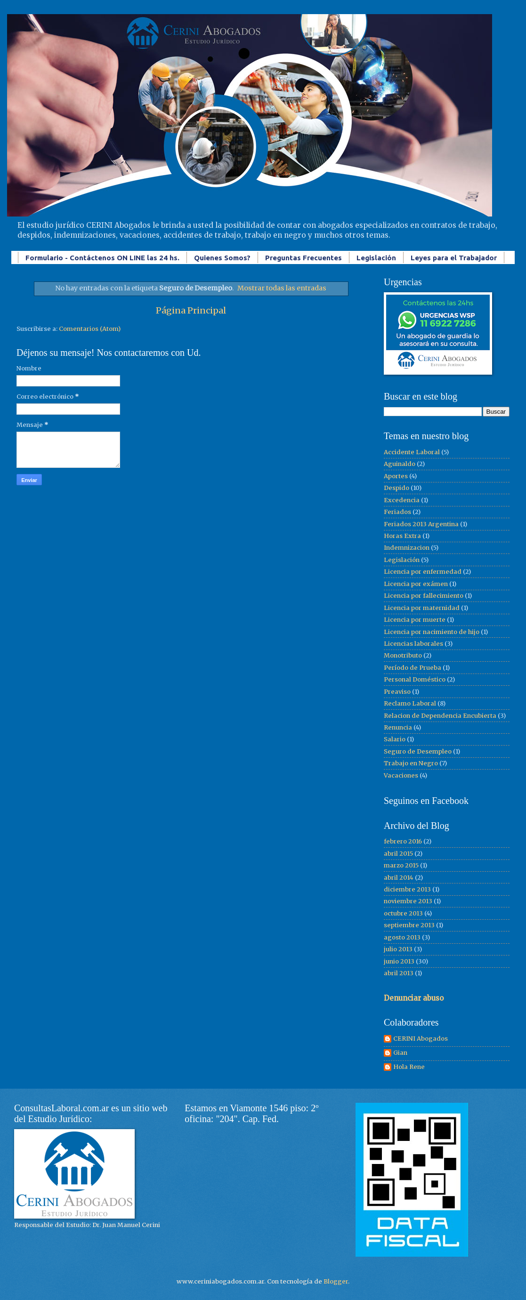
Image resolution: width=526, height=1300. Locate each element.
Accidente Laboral (412, 452)
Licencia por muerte (414, 620)
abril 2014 (398, 878)
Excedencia (402, 500)
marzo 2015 (401, 865)
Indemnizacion (406, 548)
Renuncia (398, 727)
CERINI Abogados (420, 1039)
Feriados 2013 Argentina (421, 524)
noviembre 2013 (408, 901)
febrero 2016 (403, 841)
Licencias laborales (413, 644)
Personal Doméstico (414, 679)
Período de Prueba (412, 668)
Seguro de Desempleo (418, 751)
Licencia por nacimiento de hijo (431, 632)
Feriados (397, 512)
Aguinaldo (399, 464)
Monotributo (403, 655)
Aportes (396, 476)
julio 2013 (398, 949)
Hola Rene (409, 1067)
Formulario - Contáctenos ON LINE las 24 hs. (102, 258)
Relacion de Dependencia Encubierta (440, 716)
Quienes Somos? (222, 258)
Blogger (336, 1281)
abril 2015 (398, 854)
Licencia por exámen (416, 584)
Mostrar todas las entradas (281, 288)
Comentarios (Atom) (90, 329)
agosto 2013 (402, 937)
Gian (400, 1053)
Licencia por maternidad (422, 608)
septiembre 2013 (409, 925)
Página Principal (191, 310)
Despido (396, 488)
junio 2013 (399, 961)
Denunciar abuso (414, 998)
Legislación (376, 258)
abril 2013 (398, 973)
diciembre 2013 (407, 889)
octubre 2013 (403, 913)
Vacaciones (401, 775)
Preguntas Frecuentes (303, 258)
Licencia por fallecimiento (423, 596)
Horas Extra (402, 536)
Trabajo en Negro (411, 763)
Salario (394, 739)
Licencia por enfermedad (422, 572)
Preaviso (397, 692)
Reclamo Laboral (410, 703)
